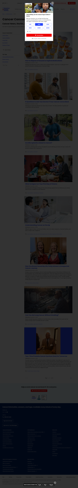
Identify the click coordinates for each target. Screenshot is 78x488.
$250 (47, 24)
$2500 (47, 28)
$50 (30, 24)
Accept (39, 485)
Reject (45, 485)
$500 (30, 28)
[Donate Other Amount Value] (39, 31)
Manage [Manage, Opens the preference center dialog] (51, 485)
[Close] (55, 483)
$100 (39, 24)
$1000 (39, 28)
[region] (39, 485)
